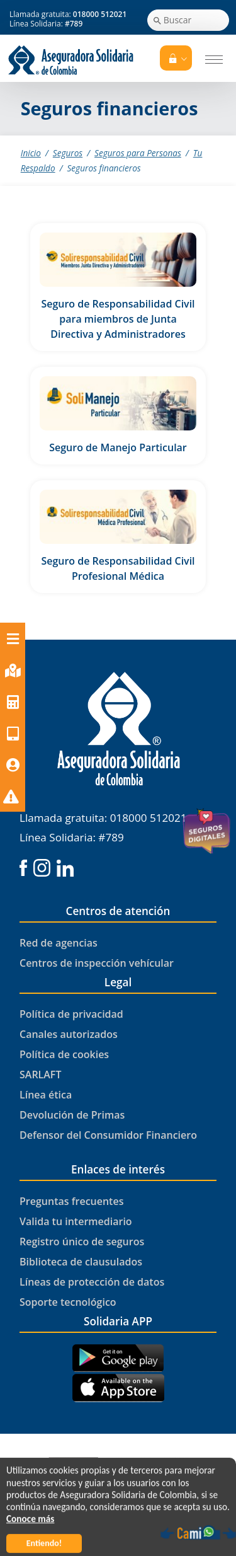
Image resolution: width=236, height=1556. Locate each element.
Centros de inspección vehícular (97, 963)
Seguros (67, 153)
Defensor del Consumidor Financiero (108, 1135)
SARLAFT (40, 1074)
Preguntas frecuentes (71, 1201)
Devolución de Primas (72, 1115)
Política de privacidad (71, 1014)
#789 (73, 23)
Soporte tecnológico (68, 1302)
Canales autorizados (69, 1034)
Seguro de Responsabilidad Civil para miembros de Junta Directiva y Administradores (117, 319)
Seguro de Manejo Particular (118, 447)
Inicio (31, 153)
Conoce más (30, 1520)
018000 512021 (99, 14)
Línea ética (46, 1095)
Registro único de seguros (82, 1241)
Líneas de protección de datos (92, 1282)
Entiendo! (44, 1545)
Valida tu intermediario (76, 1221)
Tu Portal (173, 58)
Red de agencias (59, 943)
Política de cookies (64, 1054)
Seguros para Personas (137, 153)
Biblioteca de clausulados (81, 1262)
